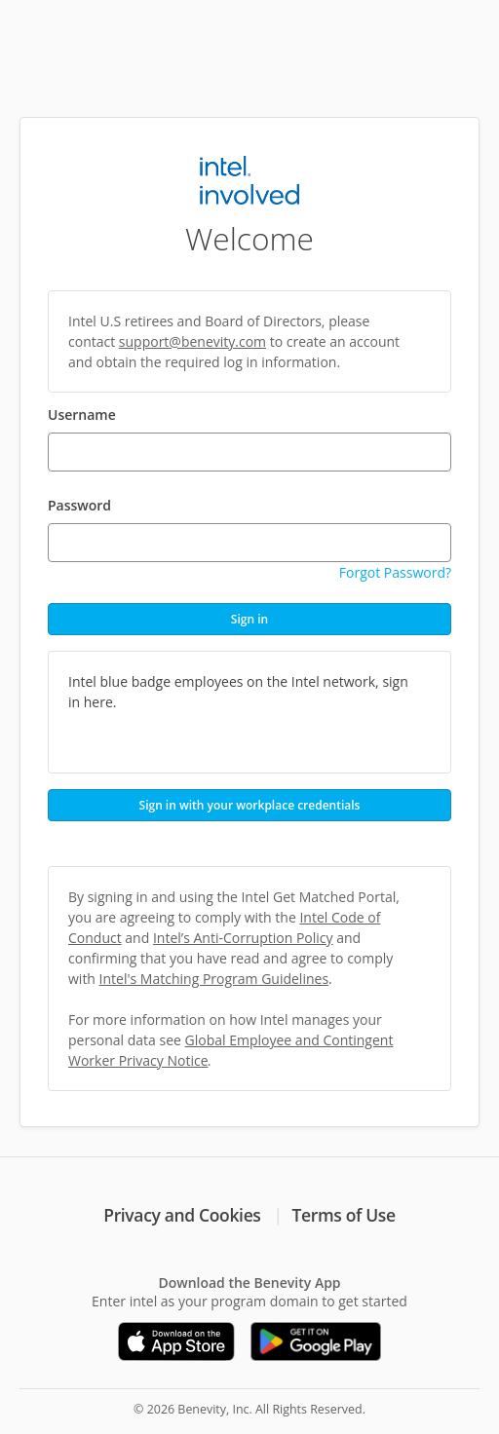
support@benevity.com (192, 341)
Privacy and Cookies (181, 1214)
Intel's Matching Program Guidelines (213, 978)
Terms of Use (344, 1214)
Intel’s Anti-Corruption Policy (243, 937)
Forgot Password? (395, 572)
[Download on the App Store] (176, 1341)
